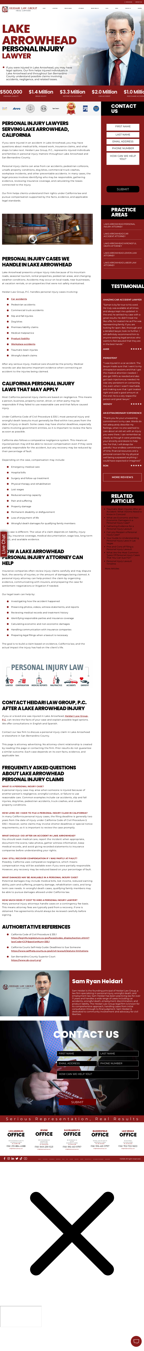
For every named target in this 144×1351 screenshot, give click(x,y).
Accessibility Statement (120, 1179)
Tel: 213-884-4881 (16, 1158)
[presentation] (79, 1089)
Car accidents (19, 299)
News (139, 7)
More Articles (112, 568)
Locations (58, 7)
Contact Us (134, 2)
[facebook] (4, 1176)
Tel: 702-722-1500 (128, 1156)
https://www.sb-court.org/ (26, 960)
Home (46, 7)
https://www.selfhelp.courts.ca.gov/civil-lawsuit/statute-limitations (50, 951)
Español (137, 12)
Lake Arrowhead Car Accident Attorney (116, 235)
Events (86, 1179)
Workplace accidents (23, 344)
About (8, 1179)
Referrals (44, 1179)
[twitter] (17, 1176)
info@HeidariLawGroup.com (16, 1165)
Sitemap (67, 1179)
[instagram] (8, 1176)
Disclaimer (10, 1181)
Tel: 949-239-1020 (44, 1158)
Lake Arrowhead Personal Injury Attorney (119, 225)
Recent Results (113, 7)
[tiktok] (21, 1176)
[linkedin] (12, 1176)
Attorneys (95, 7)
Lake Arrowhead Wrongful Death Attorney (120, 244)
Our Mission (31, 1179)
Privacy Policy (98, 1179)
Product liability (20, 338)
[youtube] (25, 1176)
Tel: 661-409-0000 (100, 1158)
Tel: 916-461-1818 (72, 1158)
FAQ (60, 1179)
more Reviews (122, 477)
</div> (21, 1339)
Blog (129, 7)
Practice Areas (76, 7)
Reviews (77, 1179)
